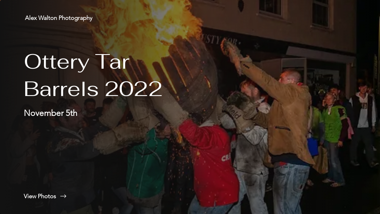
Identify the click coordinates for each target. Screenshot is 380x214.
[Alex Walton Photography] (59, 17)
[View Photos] (95, 196)
